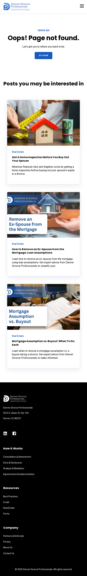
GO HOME (43, 55)
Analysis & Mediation (13, 468)
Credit (6, 502)
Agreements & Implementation (18, 474)
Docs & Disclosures (12, 462)
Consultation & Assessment (17, 457)
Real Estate (9, 508)
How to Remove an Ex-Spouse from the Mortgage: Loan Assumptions (38, 251)
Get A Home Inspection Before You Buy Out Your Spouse (40, 159)
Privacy (7, 541)
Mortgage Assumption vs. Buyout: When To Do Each (43, 342)
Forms (6, 513)
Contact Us (8, 553)
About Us (7, 547)
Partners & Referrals (13, 536)
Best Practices (10, 496)
